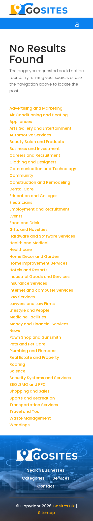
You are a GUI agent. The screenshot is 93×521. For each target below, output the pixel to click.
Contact (45, 487)
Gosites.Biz (64, 506)
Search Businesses (45, 471)
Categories (33, 479)
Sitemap (46, 513)
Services (61, 479)
